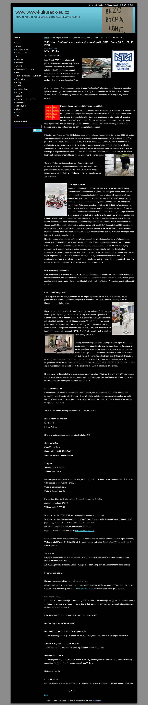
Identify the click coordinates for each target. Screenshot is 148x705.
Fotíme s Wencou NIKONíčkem (28, 76)
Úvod (46, 38)
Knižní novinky (22, 89)
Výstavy (19, 109)
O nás (18, 46)
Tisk (131, 5)
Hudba (18, 86)
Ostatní (19, 96)
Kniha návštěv (21, 53)
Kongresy (20, 92)
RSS (124, 5)
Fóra (18, 116)
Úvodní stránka (97, 5)
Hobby (18, 82)
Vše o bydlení (21, 106)
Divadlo (19, 66)
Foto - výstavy (21, 79)
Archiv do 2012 (22, 49)
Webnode (97, 700)
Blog (18, 56)
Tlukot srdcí (20, 102)
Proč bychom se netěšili (25, 99)
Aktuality (19, 59)
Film (17, 72)
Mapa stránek (112, 5)
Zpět (46, 695)
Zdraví (18, 112)
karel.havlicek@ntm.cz (84, 531)
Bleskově (19, 62)
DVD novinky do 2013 (25, 69)
